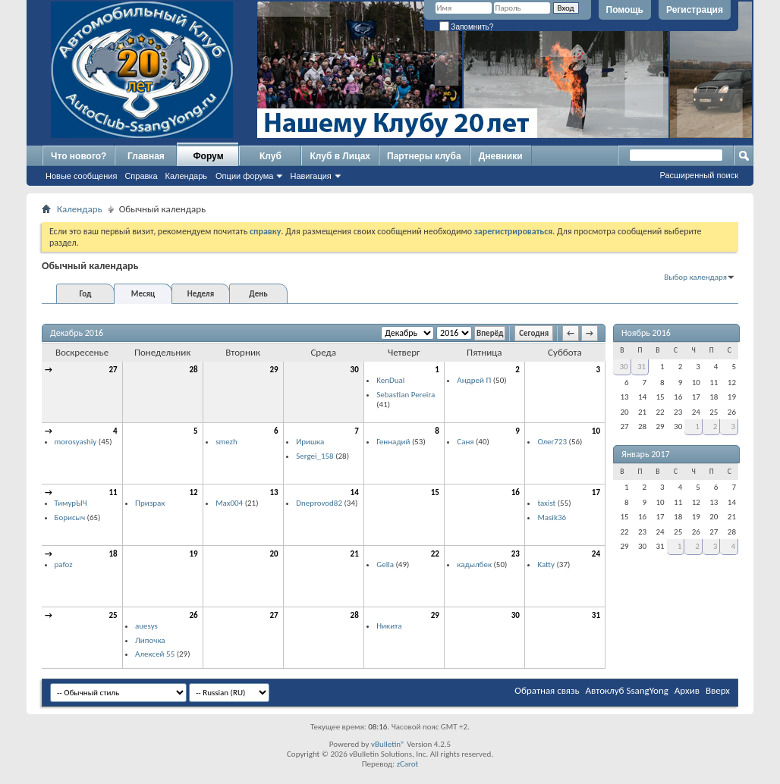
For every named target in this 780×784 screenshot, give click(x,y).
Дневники (501, 156)
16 (515, 492)
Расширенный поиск (698, 175)
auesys (146, 626)
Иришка (310, 442)
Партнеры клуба (424, 156)
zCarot (408, 764)
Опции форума (244, 175)
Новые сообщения (81, 175)
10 (596, 431)
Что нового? (78, 156)
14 (355, 492)
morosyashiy (76, 442)
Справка (140, 175)
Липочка (150, 640)
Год (85, 294)
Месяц (143, 294)
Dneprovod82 (319, 503)
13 (274, 492)
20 (274, 554)
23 (515, 554)
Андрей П (474, 380)
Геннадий (393, 442)
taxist (546, 503)
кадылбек (474, 564)
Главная (146, 156)
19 (193, 554)
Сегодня (534, 333)
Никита (388, 626)
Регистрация (694, 10)
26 (193, 615)
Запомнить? (466, 27)
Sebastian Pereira (405, 395)
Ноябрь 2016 (646, 333)
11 (113, 492)
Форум (208, 156)
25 (113, 615)
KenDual (390, 380)
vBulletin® (388, 744)
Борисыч (70, 517)
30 (355, 370)
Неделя (200, 294)
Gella (385, 564)
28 (193, 370)
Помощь (624, 10)
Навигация (310, 175)
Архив (687, 690)
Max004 (229, 503)
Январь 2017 (645, 454)
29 (274, 370)
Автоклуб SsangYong (627, 690)
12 (193, 492)
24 (596, 554)
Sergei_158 (315, 456)
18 (113, 554)
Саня (465, 442)
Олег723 (552, 442)
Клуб (270, 156)
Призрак (150, 503)
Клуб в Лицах (340, 156)
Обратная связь (546, 690)
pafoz (64, 564)
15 (435, 492)
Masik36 (551, 517)
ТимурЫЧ (71, 503)
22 (435, 554)
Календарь (186, 175)
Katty (546, 564)
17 (596, 492)
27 (113, 370)
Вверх (718, 690)
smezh (226, 442)
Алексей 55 (155, 654)
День (258, 294)
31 (596, 615)
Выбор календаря (695, 277)
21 (355, 554)
